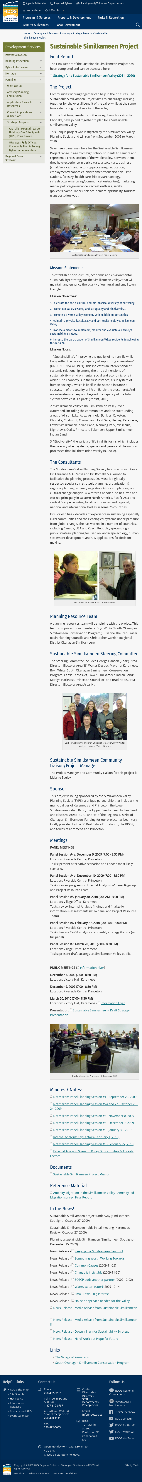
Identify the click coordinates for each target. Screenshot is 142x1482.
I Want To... (53, 10)
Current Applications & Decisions (19, 114)
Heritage (10, 73)
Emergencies (90, 1405)
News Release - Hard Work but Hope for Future (86, 1339)
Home (27, 33)
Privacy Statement (39, 1473)
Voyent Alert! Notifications (120, 1403)
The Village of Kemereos (72, 1357)
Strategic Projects (82, 33)
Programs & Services (37, 18)
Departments (90, 1402)
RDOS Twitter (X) (122, 1425)
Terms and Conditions (65, 1473)
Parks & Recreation (111, 18)
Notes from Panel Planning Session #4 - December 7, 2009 (93, 1123)
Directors (88, 1396)
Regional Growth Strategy (15, 158)
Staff (85, 1399)
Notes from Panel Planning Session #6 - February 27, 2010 (93, 1144)
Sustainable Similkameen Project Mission (81, 1174)
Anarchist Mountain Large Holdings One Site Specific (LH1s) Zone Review (25, 132)
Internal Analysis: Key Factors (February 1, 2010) (86, 1137)
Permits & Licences (36, 25)
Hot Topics (16, 1398)
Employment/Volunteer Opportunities (99, 3)
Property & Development (74, 18)
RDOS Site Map (19, 1389)
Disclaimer (19, 1473)
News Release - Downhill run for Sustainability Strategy (91, 1331)
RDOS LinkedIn (121, 1418)
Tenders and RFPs (21, 1411)
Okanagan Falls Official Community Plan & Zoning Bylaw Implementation (24, 146)
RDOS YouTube (121, 1438)
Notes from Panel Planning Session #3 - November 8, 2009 (93, 1116)
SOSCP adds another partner (95, 1280)
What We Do (14, 86)
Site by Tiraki (132, 1465)
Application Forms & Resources (19, 104)
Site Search (17, 1394)
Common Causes (86, 1265)
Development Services (46, 33)
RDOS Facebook (122, 1412)
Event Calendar (19, 1415)
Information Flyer (92, 968)
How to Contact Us (16, 54)
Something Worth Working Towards (100, 1258)
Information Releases (17, 1404)
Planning (65, 33)
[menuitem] (34, 3)
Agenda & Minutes (34, 3)
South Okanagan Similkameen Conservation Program (92, 1363)
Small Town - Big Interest (92, 1294)
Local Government (68, 25)
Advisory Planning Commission (18, 94)
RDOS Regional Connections (121, 1392)
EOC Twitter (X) (121, 1431)
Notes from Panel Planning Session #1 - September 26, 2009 (94, 1097)
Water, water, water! (89, 1287)
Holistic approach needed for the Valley (102, 1301)
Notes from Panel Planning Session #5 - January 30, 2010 (92, 1130)
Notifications (32, 10)
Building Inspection (17, 61)
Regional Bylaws (61, 3)
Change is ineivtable (88, 1272)
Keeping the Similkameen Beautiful (99, 1251)
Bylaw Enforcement (16, 67)
